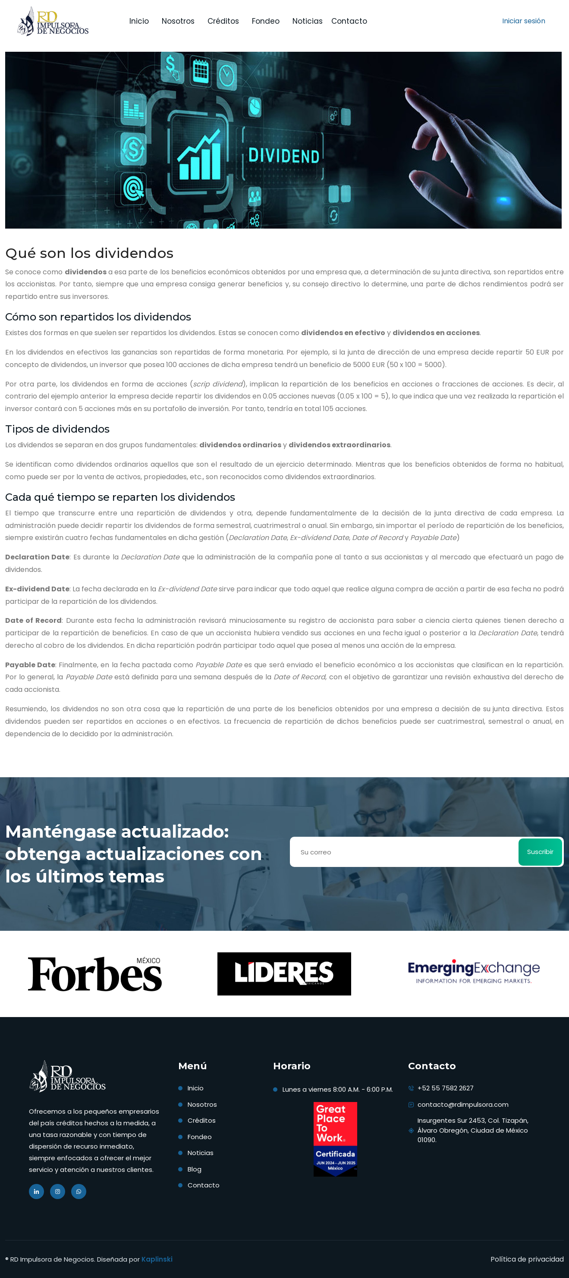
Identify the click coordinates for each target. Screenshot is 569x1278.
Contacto (349, 21)
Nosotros (202, 1104)
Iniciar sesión (523, 21)
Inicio (139, 21)
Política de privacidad (527, 1259)
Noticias (307, 21)
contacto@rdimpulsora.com (463, 1104)
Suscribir (540, 851)
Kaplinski (157, 1259)
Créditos (223, 21)
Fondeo (200, 1136)
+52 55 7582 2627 (446, 1088)
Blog (194, 1169)
